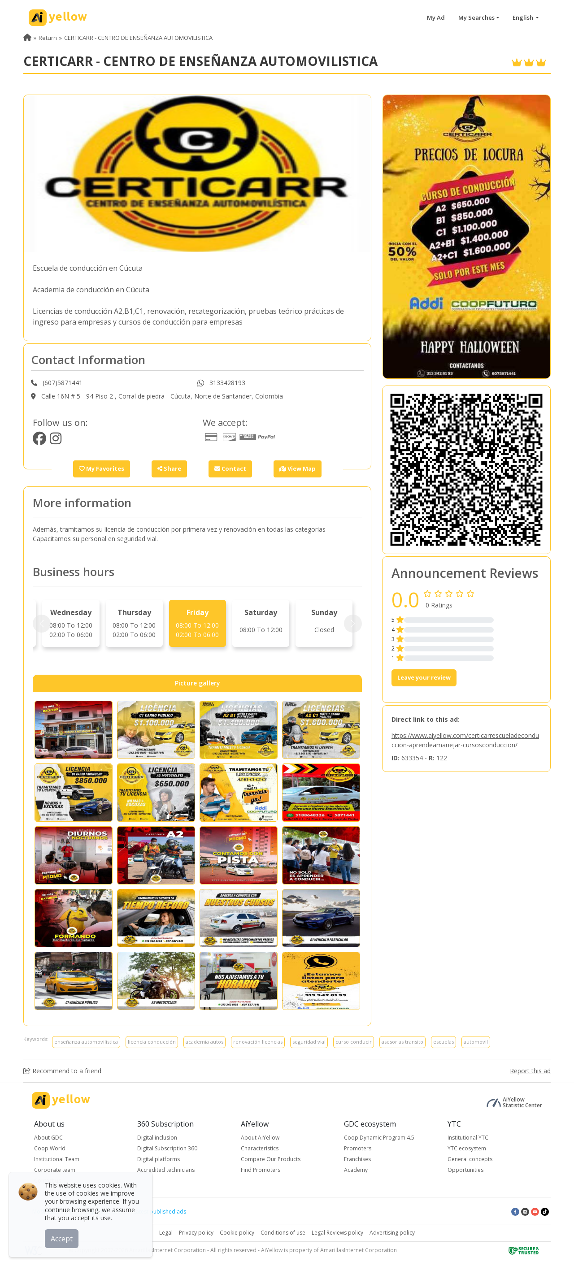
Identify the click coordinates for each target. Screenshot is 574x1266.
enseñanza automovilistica (86, 1041)
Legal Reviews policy (337, 1232)
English (524, 17)
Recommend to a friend (62, 1071)
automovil (476, 1041)
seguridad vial (309, 1041)
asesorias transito (402, 1041)
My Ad (436, 17)
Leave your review (424, 677)
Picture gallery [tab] (197, 683)
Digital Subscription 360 (167, 1148)
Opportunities (465, 1170)
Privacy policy (196, 1232)
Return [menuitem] (48, 38)
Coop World (49, 1148)
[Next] (353, 624)
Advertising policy (392, 1232)
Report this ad (530, 1071)
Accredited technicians (166, 1170)
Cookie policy (237, 1232)
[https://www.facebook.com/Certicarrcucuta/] (39, 441)
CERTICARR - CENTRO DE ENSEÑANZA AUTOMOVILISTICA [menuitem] (138, 38)
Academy (356, 1170)
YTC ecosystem (467, 1148)
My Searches (476, 17)
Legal (166, 1232)
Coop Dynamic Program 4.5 (379, 1137)
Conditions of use (283, 1232)
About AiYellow (260, 1137)
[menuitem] (27, 38)
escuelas (443, 1041)
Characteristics (259, 1148)
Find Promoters (260, 1170)
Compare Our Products (270, 1159)
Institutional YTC (468, 1137)
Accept (62, 1239)
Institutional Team (56, 1159)
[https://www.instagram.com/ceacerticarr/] (55, 441)
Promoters (357, 1148)
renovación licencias (258, 1041)
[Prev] (42, 624)
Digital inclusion (157, 1137)
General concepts (470, 1159)
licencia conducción (152, 1041)
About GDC (48, 1137)
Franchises (357, 1159)
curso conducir (353, 1041)
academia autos (204, 1041)
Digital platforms (158, 1159)
